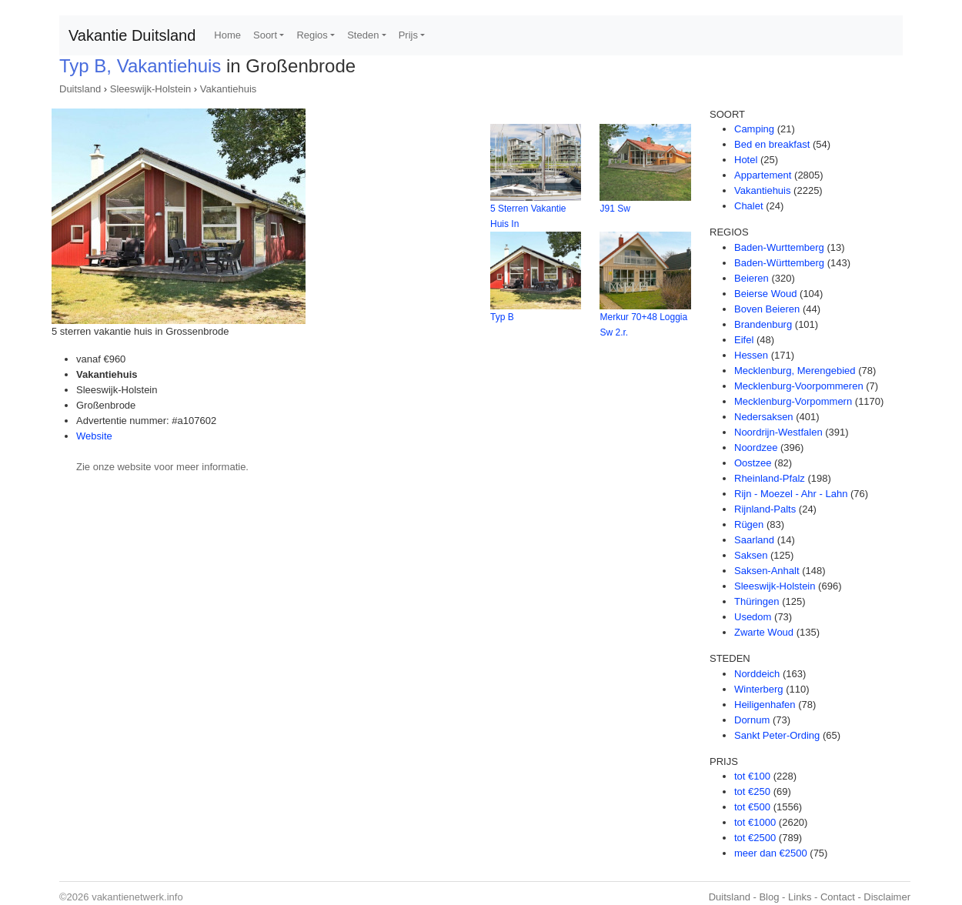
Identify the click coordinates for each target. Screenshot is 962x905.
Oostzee (752, 463)
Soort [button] (265, 35)
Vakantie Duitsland (131, 35)
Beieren (751, 278)
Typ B (502, 317)
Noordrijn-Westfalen (778, 432)
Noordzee (755, 447)
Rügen (748, 524)
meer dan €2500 (770, 853)
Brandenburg (763, 324)
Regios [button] (311, 35)
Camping (754, 129)
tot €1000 (755, 822)
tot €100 (752, 776)
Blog (769, 897)
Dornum (752, 720)
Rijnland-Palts (765, 509)
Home (227, 35)
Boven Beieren (767, 309)
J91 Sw (615, 208)
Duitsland (80, 89)
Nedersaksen (763, 416)
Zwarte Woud (763, 632)
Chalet (748, 206)
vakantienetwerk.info (137, 897)
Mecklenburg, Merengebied (795, 370)
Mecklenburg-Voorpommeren (798, 386)
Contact (837, 897)
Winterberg (758, 689)
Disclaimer (886, 897)
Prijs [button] (408, 35)
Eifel (743, 340)
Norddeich (757, 674)
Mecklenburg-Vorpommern (793, 401)
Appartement (762, 175)
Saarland (754, 540)
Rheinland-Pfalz (769, 478)
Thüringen (757, 601)
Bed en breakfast (772, 144)
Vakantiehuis (228, 89)
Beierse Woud (765, 293)
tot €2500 (755, 837)
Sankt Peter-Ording (777, 735)
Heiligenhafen (765, 704)
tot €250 (752, 791)
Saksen (750, 555)
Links (799, 897)
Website (94, 436)
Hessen (751, 355)
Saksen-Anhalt (767, 570)
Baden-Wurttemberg (779, 247)
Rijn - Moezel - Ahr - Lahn (790, 493)
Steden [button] (363, 35)
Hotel (745, 159)
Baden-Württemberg (779, 263)
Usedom (752, 617)
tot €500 (752, 807)
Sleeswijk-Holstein (150, 89)
